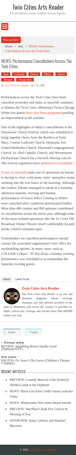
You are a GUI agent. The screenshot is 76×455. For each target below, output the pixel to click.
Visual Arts (25, 79)
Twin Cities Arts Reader (16, 85)
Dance (34, 74)
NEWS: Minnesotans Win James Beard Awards (40, 402)
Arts (20, 46)
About (6, 279)
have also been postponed (44, 113)
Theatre (8, 79)
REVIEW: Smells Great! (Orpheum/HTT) (29, 348)
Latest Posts (22, 279)
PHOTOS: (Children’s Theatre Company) (35, 362)
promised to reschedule (57, 163)
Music (48, 74)
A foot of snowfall (13, 172)
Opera (61, 74)
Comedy (19, 74)
